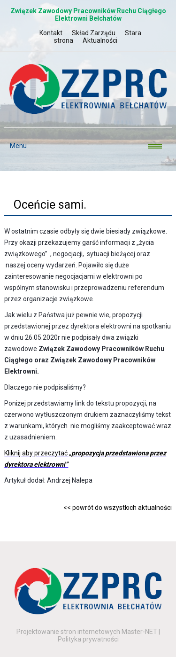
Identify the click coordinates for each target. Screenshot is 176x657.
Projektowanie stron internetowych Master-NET (86, 631)
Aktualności (100, 40)
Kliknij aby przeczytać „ (37, 453)
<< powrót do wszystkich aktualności (117, 507)
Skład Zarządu (93, 33)
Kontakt (50, 33)
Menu (15, 145)
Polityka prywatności (88, 639)
